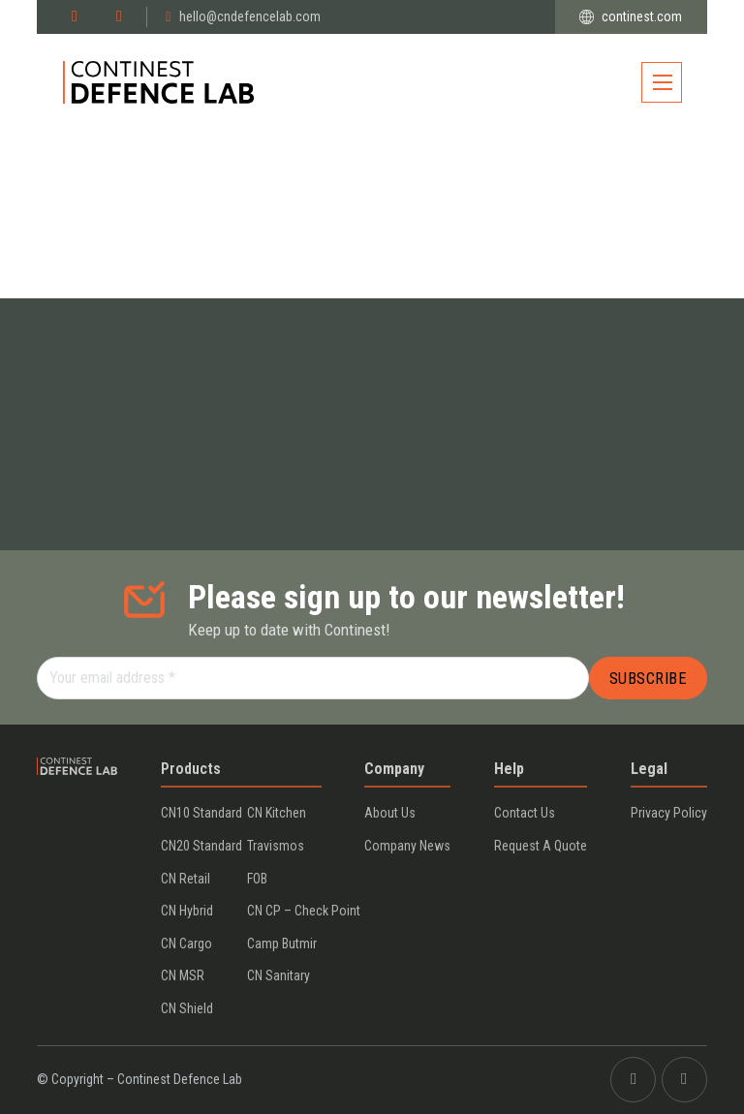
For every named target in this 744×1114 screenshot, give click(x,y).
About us (390, 812)
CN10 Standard (201, 812)
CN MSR (182, 975)
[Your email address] (313, 678)
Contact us (524, 812)
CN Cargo (186, 943)
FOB (257, 878)
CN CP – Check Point (303, 910)
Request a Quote (540, 845)
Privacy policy (669, 812)
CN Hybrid (187, 910)
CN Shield (187, 1008)
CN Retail (185, 878)
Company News (407, 845)
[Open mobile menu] (661, 82)
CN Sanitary (278, 975)
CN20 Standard (201, 845)
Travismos (275, 845)
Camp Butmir (282, 943)
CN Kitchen (276, 812)
